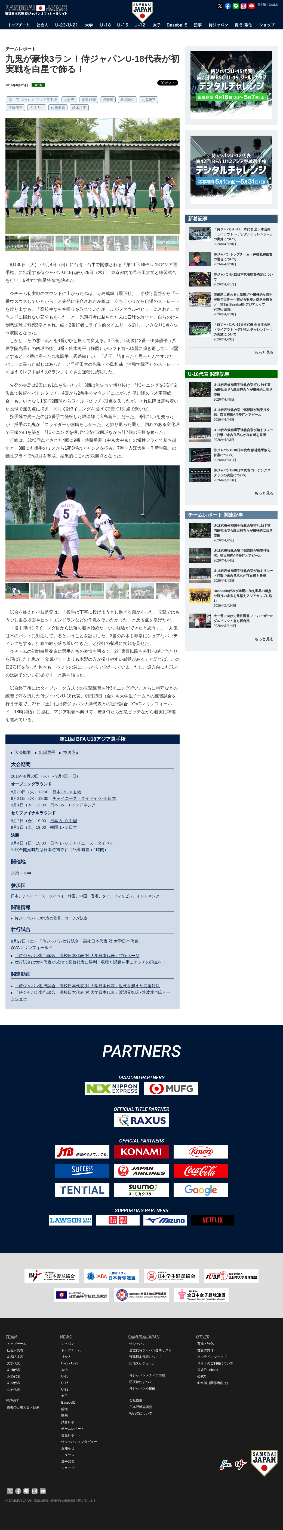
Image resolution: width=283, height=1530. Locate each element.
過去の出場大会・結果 (23, 1407)
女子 (64, 1396)
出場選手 (47, 752)
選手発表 (67, 1461)
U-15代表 (13, 1376)
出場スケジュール (142, 1363)
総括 (64, 1409)
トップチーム (16, 1344)
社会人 (66, 1357)
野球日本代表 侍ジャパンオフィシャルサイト (38, 10)
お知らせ (67, 1448)
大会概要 (23, 752)
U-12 (64, 1389)
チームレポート (72, 1429)
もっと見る (263, 352)
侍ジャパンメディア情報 (147, 1375)
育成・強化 (205, 1344)
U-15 (64, 1383)
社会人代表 (15, 1350)
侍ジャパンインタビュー (79, 1442)
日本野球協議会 (140, 1407)
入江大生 (37, 108)
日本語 (262, 4)
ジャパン (67, 1344)
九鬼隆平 (149, 100)
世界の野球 (205, 1350)
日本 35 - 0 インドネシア (73, 805)
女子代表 (13, 1389)
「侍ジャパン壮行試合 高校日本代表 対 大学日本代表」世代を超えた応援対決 (87, 985)
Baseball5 (68, 1402)
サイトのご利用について (215, 1363)
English (273, 4)
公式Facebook (207, 1370)
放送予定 (71, 752)
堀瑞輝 (108, 100)
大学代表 (13, 1363)
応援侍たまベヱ (140, 1382)
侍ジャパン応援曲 (142, 1388)
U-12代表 (13, 1383)
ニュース (67, 1455)
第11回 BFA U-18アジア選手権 (32, 100)
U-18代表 (13, 1370)
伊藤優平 (15, 108)
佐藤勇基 (58, 108)
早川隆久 (127, 100)
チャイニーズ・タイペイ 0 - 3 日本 (84, 798)
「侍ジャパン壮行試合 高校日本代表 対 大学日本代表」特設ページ (77, 955)
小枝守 (69, 100)
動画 (64, 1416)
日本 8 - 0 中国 (63, 820)
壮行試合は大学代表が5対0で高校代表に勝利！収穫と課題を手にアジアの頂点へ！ (90, 962)
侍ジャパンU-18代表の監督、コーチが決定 (51, 918)
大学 (64, 1370)
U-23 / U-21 (15, 1357)
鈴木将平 (79, 108)
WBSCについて (140, 1413)
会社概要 (135, 1400)
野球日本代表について (145, 1357)
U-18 (64, 1376)
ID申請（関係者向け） (213, 1383)
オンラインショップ (212, 1357)
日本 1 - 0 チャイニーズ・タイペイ (81, 843)
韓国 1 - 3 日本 (63, 827)
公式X (201, 1376)
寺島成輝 (89, 100)
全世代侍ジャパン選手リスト (150, 1350)
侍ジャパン (137, 1344)
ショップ (67, 1468)
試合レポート (71, 1422)
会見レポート (71, 1435)
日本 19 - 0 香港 (67, 792)
